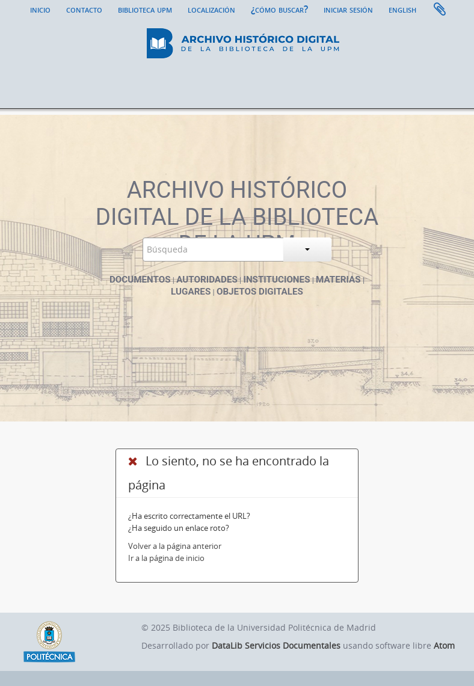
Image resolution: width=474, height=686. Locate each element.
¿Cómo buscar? (279, 9)
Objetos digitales (260, 291)
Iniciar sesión (348, 9)
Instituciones (276, 279)
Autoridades (207, 279)
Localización (211, 9)
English (402, 9)
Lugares (191, 291)
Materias (338, 279)
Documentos (140, 279)
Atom (444, 645)
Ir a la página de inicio (166, 558)
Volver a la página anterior (174, 546)
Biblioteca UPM (145, 9)
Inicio (40, 9)
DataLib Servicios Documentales (276, 645)
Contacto (84, 9)
